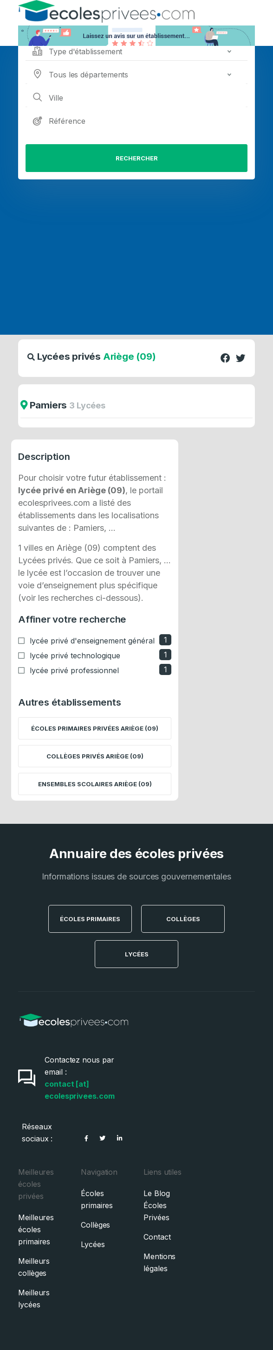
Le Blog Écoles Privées (156, 1205)
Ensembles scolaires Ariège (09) (95, 784)
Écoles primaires (97, 1199)
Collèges (183, 919)
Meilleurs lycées (34, 1298)
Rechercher (137, 158)
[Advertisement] (136, 249)
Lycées (137, 954)
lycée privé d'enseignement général (92, 640)
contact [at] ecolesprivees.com (80, 1090)
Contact (156, 1237)
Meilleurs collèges (34, 1267)
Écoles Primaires (90, 919)
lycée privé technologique (75, 655)
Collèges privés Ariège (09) (94, 756)
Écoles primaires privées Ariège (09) (94, 728)
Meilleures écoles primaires (36, 1229)
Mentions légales (159, 1262)
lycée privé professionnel (74, 670)
